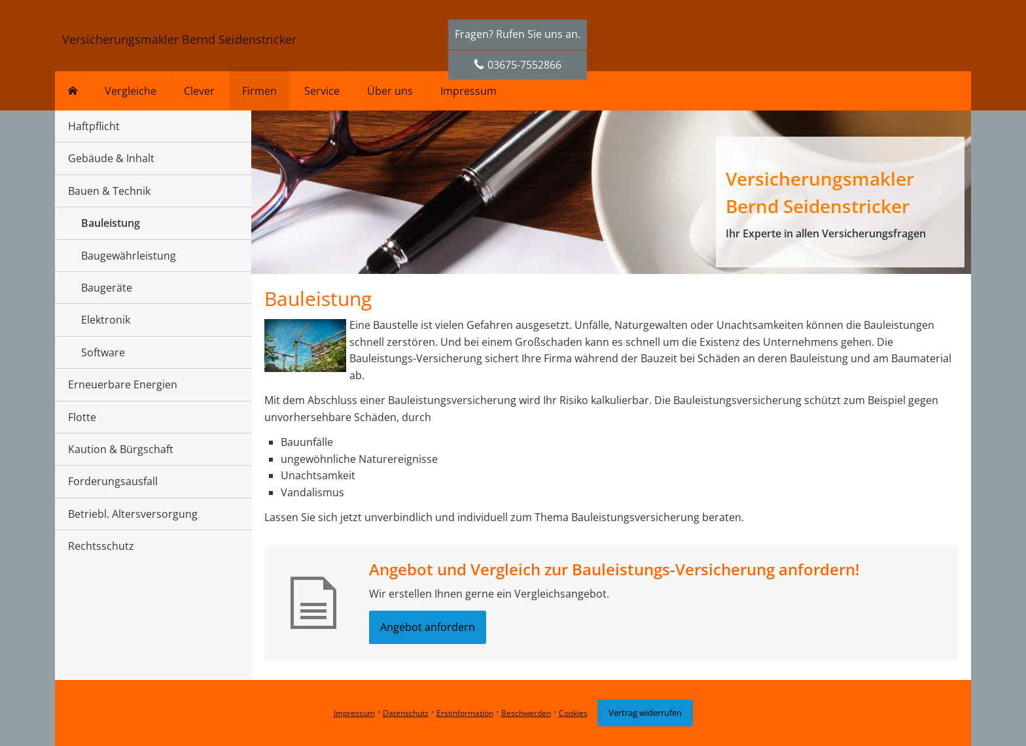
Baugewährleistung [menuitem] (128, 255)
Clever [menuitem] (199, 91)
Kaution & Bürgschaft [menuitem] (120, 449)
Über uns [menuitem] (390, 91)
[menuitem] (73, 90)
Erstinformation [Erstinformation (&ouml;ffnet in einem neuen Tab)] (464, 713)
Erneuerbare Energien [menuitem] (122, 384)
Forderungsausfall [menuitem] (113, 481)
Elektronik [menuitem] (105, 320)
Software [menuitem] (103, 352)
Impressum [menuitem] (468, 91)
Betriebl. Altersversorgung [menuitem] (133, 514)
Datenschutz (406, 713)
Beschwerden (526, 713)
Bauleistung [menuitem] (110, 223)
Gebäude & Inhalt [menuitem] (111, 158)
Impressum (354, 713)
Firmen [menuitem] (259, 91)
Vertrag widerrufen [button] (645, 713)
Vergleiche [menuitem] (130, 91)
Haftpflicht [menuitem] (94, 126)
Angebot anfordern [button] (427, 627)
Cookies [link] (573, 713)
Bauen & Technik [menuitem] (109, 191)
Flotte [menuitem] (82, 417)
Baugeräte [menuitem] (106, 287)
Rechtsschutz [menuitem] (101, 546)
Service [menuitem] (322, 91)
